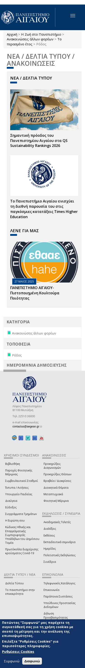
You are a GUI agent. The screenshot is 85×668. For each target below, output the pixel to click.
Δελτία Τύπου (14, 583)
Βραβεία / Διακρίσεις (57, 481)
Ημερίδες (50, 549)
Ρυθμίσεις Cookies (18, 651)
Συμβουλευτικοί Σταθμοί (21, 481)
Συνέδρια (50, 562)
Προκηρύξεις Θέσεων (57, 474)
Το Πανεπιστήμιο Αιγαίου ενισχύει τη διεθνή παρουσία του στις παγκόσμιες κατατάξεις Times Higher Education (44, 209)
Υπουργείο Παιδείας (18, 494)
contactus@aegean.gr (27, 426)
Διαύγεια (11, 501)
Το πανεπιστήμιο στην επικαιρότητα (20, 592)
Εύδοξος (11, 507)
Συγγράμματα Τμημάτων (21, 514)
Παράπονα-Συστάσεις (58, 596)
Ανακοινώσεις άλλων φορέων (30, 39)
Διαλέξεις (50, 529)
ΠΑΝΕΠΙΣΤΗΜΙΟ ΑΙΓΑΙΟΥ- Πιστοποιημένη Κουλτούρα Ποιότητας (34, 293)
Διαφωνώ (32, 661)
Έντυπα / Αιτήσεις (17, 488)
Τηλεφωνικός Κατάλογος (59, 583)
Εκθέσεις (49, 535)
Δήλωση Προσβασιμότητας (56, 615)
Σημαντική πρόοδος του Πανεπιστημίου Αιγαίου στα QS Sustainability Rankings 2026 (39, 140)
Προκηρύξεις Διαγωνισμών (52, 466)
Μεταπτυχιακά (53, 494)
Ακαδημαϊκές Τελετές (57, 522)
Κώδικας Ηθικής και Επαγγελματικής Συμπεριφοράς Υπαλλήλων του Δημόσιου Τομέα (22, 535)
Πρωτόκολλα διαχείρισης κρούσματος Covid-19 (21, 551)
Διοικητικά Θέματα (56, 488)
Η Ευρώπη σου (15, 520)
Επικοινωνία (51, 590)
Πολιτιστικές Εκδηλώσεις (59, 555)
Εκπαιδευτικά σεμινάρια (59, 542)
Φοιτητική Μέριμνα (56, 501)
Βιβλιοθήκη (12, 464)
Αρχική (12, 34)
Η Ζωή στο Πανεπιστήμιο (41, 34)
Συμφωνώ (11, 661)
